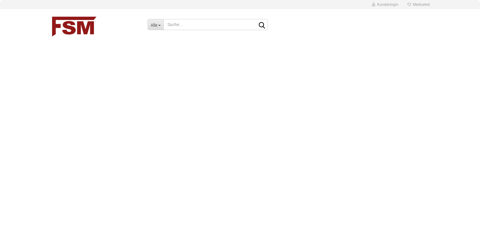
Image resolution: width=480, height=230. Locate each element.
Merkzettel (418, 4)
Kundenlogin (385, 4)
